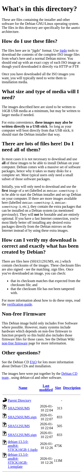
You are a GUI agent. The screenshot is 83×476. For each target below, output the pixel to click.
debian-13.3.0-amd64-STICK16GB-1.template (18, 460)
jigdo (63, 50)
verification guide (19, 304)
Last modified (46, 388)
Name (23, 388)
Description (72, 388)
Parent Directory (19, 400)
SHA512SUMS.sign (22, 435)
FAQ (33, 362)
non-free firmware (15, 343)
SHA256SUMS (19, 408)
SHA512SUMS (19, 426)
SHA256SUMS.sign (22, 417)
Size (58, 388)
